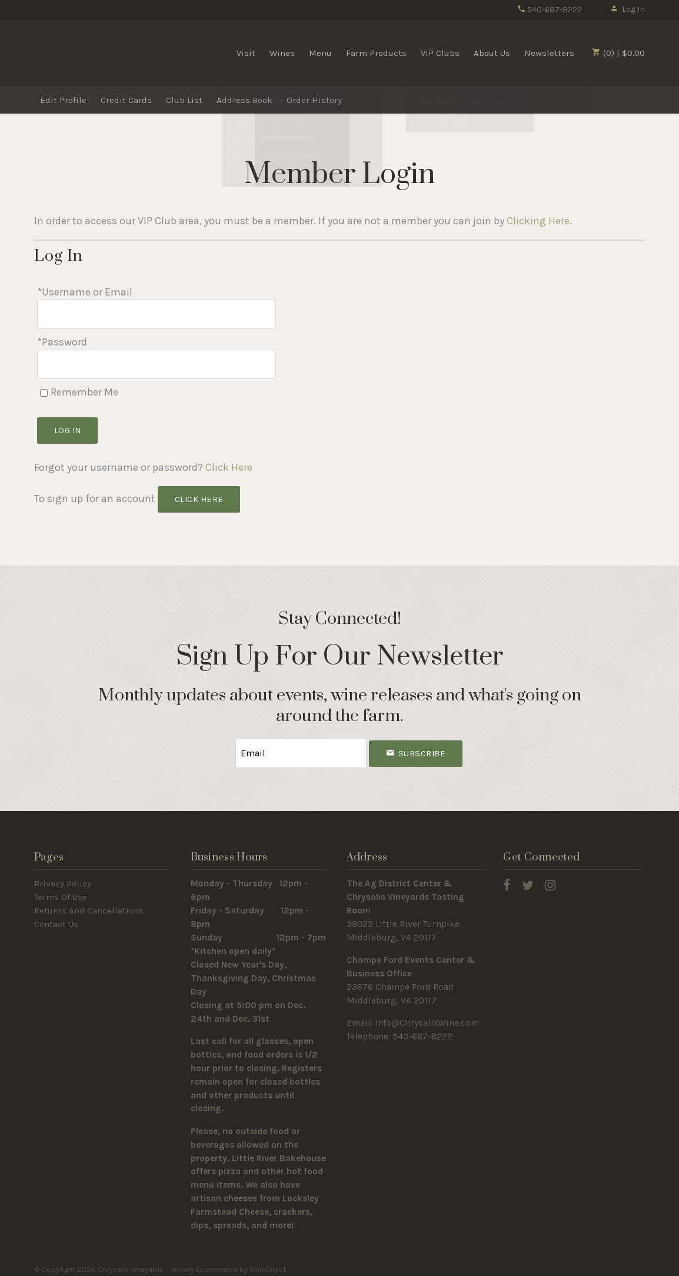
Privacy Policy (62, 878)
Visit (246, 53)
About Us (492, 53)
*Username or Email (84, 291)
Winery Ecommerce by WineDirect (229, 1263)
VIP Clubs (440, 53)
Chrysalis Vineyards (99, 52)
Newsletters (549, 53)
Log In (627, 9)
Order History (314, 100)
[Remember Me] (44, 389)
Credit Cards (126, 100)
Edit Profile (63, 100)
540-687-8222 (549, 10)
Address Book (244, 100)
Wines (282, 53)
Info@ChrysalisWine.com (427, 1017)
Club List (184, 100)
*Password (62, 340)
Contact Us (56, 918)
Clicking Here (538, 220)
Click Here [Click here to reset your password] (228, 463)
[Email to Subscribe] (301, 748)
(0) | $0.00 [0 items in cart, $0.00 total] (618, 53)
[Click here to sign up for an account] (199, 496)
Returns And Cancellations (89, 905)
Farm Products (376, 53)
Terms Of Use (60, 891)
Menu (320, 53)
